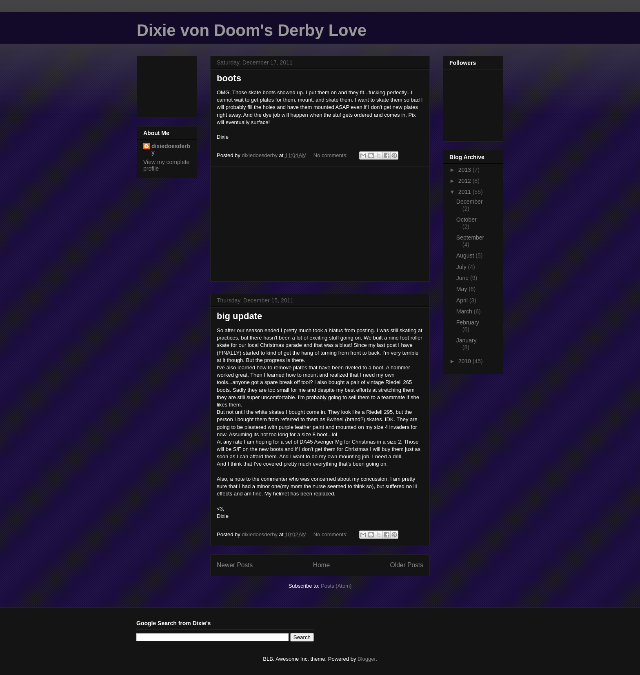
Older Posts (406, 565)
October (466, 219)
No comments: (331, 155)
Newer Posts (235, 565)
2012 (465, 181)
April (462, 300)
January (466, 340)
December (469, 201)
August (466, 255)
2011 (465, 192)
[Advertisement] (320, 224)
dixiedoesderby (170, 149)
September (470, 237)
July (462, 267)
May (462, 289)
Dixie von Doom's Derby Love (252, 30)
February (467, 322)
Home (321, 565)
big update (239, 316)
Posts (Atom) (336, 586)
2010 (465, 361)
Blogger (367, 659)
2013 (465, 170)
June (463, 278)
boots (229, 78)
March (465, 311)
